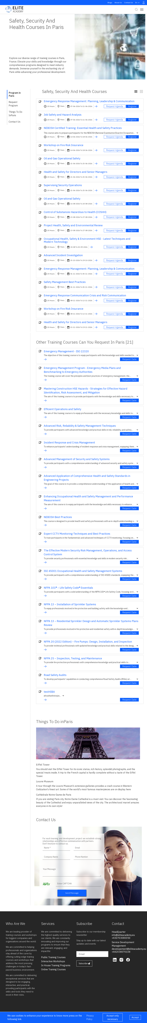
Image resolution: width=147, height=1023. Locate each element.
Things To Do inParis (15, 113)
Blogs (110, 2)
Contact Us (128, 2)
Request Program (13, 104)
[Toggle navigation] (142, 9)
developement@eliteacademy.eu (129, 948)
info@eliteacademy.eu (123, 935)
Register (132, 106)
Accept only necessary (112, 1017)
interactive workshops (53, 961)
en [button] (137, 2)
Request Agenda (114, 106)
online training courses (53, 969)
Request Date (129, 359)
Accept (135, 1017)
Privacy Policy (90, 1017)
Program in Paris (15, 94)
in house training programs (55, 965)
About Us (118, 2)
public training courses (53, 957)
